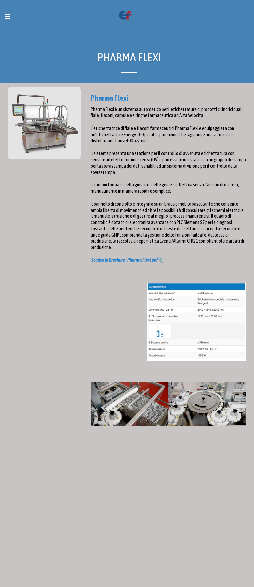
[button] (7, 16)
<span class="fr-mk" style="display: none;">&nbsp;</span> (168, 499)
